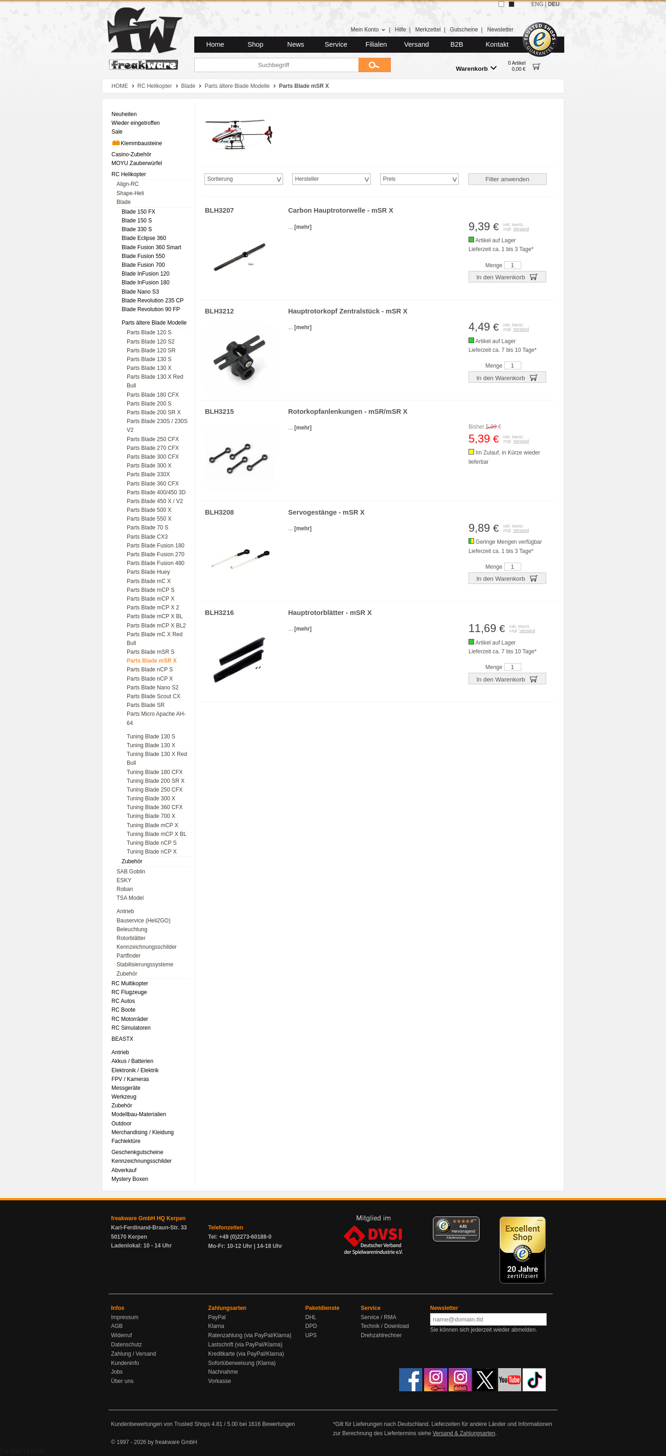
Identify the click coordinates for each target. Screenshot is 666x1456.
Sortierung (220, 179)
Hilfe (400, 29)
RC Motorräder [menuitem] (129, 1019)
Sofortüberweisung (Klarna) (242, 1363)
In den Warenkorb (507, 276)
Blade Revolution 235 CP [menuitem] (153, 300)
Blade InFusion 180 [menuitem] (145, 282)
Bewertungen (278, 1424)
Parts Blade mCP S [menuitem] (150, 590)
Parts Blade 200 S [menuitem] (149, 403)
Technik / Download (385, 1326)
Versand (416, 44)
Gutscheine (464, 29)
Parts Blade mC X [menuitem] (149, 581)
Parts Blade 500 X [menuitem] (149, 510)
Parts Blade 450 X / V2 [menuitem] (155, 501)
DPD (311, 1326)
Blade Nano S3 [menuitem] (140, 292)
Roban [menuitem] (125, 889)
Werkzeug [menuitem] (123, 1097)
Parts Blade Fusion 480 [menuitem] (156, 563)
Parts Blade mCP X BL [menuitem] (155, 616)
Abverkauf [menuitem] (123, 1170)
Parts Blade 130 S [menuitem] (149, 359)
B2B (456, 44)
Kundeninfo (125, 1363)
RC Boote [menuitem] (123, 1010)
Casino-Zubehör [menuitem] (131, 154)
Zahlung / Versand (133, 1354)
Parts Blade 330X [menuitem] (148, 474)
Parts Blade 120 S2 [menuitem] (150, 341)
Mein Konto (368, 29)
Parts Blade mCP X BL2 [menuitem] (156, 625)
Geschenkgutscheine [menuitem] (137, 1152)
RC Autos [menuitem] (123, 1001)
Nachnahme (223, 1372)
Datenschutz (126, 1344)
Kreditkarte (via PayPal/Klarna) (246, 1354)
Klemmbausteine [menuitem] (136, 143)
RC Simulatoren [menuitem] (131, 1028)
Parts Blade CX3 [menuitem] (147, 537)
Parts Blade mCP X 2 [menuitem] (153, 607)
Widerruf (121, 1335)
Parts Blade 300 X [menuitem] (149, 465)
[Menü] (474, 1222)
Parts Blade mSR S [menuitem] (150, 652)
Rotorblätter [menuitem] (131, 938)
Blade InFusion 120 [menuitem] (145, 273)
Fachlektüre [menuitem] (126, 1141)
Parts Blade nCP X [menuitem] (150, 679)
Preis (389, 179)
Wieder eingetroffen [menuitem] (135, 123)
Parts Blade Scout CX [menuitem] (153, 696)
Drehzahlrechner (381, 1335)
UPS (311, 1335)
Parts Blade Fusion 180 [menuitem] (156, 545)
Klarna (216, 1326)
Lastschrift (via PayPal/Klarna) (245, 1344)
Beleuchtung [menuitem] (132, 929)
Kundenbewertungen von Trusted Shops (160, 1424)
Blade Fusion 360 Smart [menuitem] (151, 247)
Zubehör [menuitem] (132, 861)
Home (215, 44)
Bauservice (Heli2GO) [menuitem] (144, 920)
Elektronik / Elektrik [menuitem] (135, 1070)
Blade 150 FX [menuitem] (138, 212)
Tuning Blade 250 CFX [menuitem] (155, 789)
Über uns (122, 1381)
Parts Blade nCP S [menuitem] (150, 669)
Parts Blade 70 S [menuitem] (147, 527)
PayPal (217, 1317)
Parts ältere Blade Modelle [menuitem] (154, 322)
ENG (537, 4)
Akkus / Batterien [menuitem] (132, 1061)
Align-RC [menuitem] (128, 184)
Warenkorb (476, 68)
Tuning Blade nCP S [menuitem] (152, 843)
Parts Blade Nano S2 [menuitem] (153, 687)
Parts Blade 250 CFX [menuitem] (153, 439)
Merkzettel (428, 29)
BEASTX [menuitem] (122, 1039)
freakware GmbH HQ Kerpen (148, 1218)
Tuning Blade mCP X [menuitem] (152, 825)
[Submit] (374, 65)
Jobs (117, 1372)
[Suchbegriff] (276, 65)
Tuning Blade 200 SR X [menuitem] (156, 781)
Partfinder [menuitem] (129, 955)
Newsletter (500, 29)
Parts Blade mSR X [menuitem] (152, 660)
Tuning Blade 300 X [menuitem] (151, 798)
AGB (117, 1326)
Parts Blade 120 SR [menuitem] (151, 350)
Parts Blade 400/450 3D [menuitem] (156, 492)
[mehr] (302, 227)
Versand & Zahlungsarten (463, 1433)
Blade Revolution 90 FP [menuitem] (151, 309)
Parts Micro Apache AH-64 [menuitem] (156, 718)
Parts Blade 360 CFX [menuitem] (153, 483)
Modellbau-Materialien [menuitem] (138, 1114)
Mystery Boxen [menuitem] (129, 1179)
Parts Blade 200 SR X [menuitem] (154, 412)
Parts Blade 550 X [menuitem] (149, 519)
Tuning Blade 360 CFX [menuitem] (155, 807)
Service (336, 44)
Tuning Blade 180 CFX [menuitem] (155, 772)
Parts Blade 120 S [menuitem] (149, 332)
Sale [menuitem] (117, 132)
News (295, 44)
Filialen (376, 44)
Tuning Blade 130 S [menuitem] (151, 736)
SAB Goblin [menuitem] (131, 871)
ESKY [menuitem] (124, 880)
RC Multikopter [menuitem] (129, 983)
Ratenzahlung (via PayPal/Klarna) (249, 1335)
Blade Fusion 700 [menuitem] (143, 265)
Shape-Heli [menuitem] (130, 193)
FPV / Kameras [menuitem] (130, 1079)
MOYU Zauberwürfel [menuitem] (136, 163)
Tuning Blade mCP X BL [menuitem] (156, 834)
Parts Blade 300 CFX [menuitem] (153, 457)
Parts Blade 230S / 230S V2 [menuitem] (157, 425)
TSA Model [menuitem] (130, 898)
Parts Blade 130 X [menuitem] (149, 368)
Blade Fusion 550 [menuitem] (143, 256)
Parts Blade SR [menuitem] (146, 705)
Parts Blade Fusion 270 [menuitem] (156, 554)
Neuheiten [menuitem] (124, 114)
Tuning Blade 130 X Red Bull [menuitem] (157, 758)
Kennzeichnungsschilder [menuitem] (147, 947)
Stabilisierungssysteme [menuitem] (145, 964)
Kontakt (497, 44)
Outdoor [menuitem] (121, 1123)
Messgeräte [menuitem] (126, 1088)
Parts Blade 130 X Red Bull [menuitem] (155, 381)
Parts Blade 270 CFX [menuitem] (153, 448)
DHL (310, 1317)
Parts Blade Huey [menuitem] (148, 572)
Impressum (124, 1317)
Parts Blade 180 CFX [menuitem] (153, 395)
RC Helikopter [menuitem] (128, 174)
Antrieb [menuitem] (125, 911)
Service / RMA (378, 1317)
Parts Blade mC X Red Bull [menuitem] (155, 638)
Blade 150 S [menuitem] (137, 220)
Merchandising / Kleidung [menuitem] (142, 1132)
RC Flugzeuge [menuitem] (129, 992)
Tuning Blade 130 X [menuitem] (151, 745)
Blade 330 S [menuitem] (137, 229)
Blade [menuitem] (124, 202)
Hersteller (307, 179)
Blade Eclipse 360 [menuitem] (144, 238)
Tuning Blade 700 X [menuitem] (151, 816)
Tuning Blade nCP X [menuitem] (152, 851)
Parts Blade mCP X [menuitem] (150, 599)
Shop (255, 44)
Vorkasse (219, 1381)
